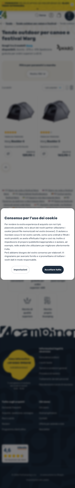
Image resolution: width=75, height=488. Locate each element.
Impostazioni (20, 269)
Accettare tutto (53, 269)
